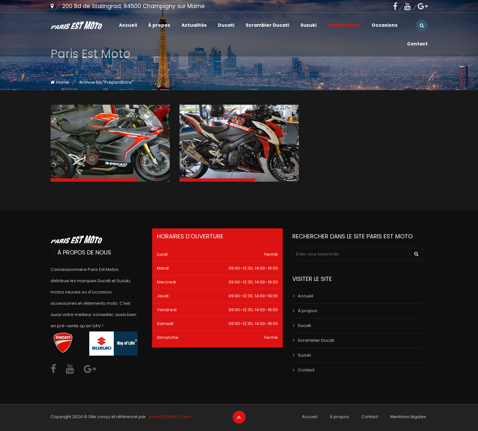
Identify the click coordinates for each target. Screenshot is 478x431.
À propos (159, 25)
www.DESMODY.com (170, 417)
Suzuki (308, 25)
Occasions (384, 25)
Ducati (226, 25)
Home (62, 82)
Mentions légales (408, 417)
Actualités (194, 25)
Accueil (128, 25)
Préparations (344, 25)
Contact (417, 44)
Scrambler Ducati (267, 25)
